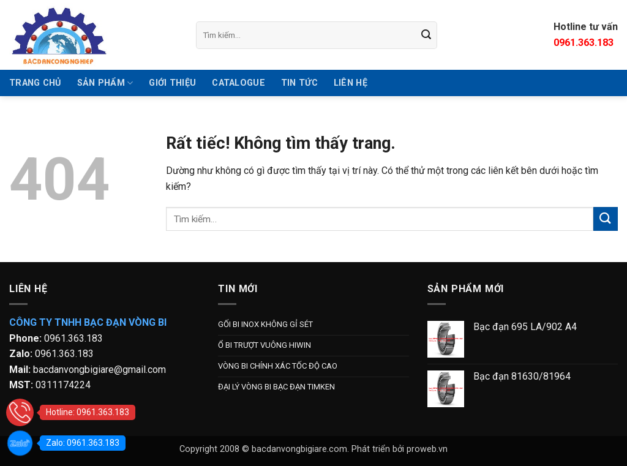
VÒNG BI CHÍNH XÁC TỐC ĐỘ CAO (277, 365)
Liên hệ (350, 83)
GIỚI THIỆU (172, 83)
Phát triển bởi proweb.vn (399, 449)
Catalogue (238, 83)
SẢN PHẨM (105, 83)
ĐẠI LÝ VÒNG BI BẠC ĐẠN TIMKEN (276, 386)
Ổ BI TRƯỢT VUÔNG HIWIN (264, 345)
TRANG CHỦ (35, 83)
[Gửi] (426, 34)
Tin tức (299, 83)
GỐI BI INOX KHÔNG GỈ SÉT (265, 324)
